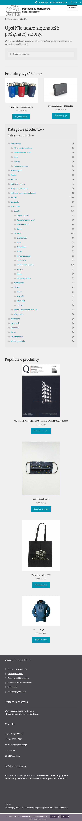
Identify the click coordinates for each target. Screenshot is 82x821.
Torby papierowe (24, 278)
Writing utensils (18, 341)
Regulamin (12, 687)
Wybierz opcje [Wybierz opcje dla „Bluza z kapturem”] (41, 640)
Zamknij (65, 816)
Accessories (16, 144)
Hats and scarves (21, 166)
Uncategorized (17, 337)
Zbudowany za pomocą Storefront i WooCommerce (46, 807)
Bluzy (19, 292)
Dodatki (17, 211)
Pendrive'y (21, 260)
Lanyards (15, 202)
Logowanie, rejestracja (17, 669)
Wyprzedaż (18, 314)
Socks (13, 332)
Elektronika (22, 238)
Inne (19, 242)
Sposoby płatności (15, 674)
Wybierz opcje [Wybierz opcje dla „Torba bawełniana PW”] (41, 585)
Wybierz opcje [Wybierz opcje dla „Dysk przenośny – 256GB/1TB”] (61, 116)
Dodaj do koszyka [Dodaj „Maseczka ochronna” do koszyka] (41, 509)
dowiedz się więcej (38, 819)
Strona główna (13, 19)
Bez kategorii (16, 170)
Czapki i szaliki (23, 215)
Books (13, 175)
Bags (16, 157)
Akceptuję (54, 816)
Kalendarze (21, 247)
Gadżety (17, 233)
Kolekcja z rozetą (18, 184)
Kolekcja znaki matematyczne (23, 193)
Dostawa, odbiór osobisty (18, 678)
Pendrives (15, 328)
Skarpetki (21, 301)
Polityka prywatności (17, 691)
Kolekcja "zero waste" (26, 220)
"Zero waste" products (23, 148)
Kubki (19, 251)
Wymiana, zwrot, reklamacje (20, 683)
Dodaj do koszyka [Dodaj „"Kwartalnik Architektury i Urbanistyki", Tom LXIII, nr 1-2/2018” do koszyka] (41, 431)
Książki (14, 197)
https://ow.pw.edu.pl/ (14, 733)
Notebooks (15, 319)
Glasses (17, 161)
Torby (19, 229)
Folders (14, 179)
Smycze (20, 269)
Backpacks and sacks (22, 152)
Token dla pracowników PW (26, 310)
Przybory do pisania (25, 265)
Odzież (17, 287)
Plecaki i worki (23, 224)
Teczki (19, 274)
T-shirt (20, 305)
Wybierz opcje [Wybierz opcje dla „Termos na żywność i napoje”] (21, 117)
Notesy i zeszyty (24, 256)
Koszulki (20, 296)
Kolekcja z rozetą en (19, 188)
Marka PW (15, 206)
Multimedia (19, 283)
